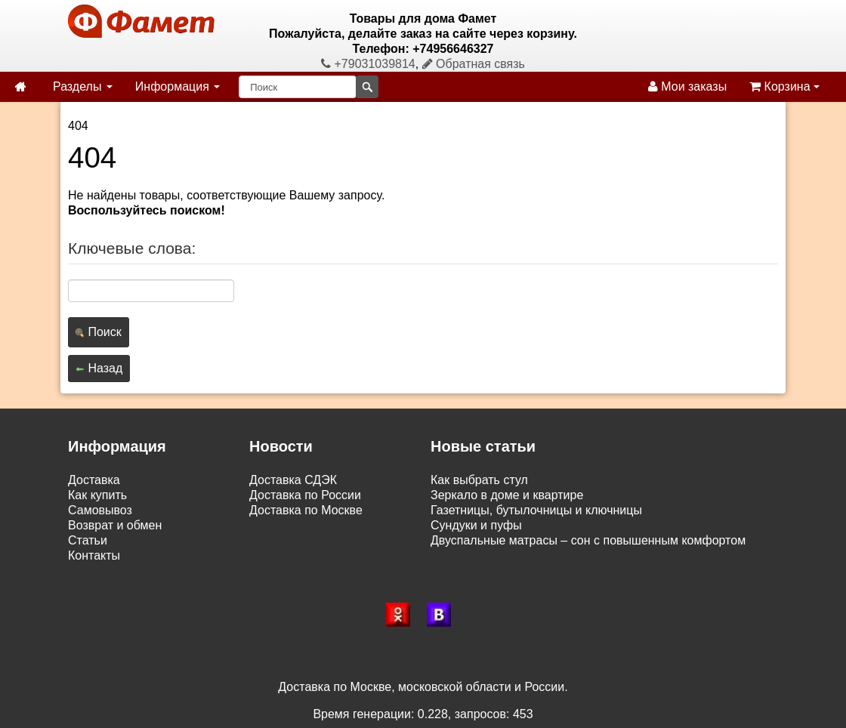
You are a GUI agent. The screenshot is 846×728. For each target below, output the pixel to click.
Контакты (94, 555)
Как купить (97, 495)
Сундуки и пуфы (476, 525)
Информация (177, 86)
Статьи (87, 540)
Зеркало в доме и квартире (507, 495)
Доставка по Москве (306, 510)
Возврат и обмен (115, 525)
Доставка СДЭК (293, 480)
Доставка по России (305, 495)
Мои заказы (687, 86)
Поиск (99, 331)
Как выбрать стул (479, 480)
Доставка (94, 480)
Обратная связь (473, 63)
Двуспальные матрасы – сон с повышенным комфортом (588, 540)
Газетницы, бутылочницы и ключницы (536, 510)
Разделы (83, 86)
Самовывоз (100, 510)
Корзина (784, 86)
